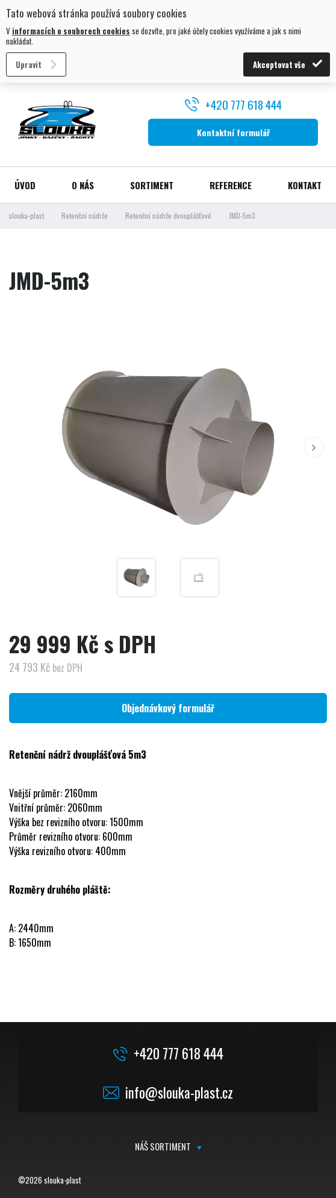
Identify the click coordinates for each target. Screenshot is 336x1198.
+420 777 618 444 (243, 104)
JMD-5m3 (242, 215)
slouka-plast (26, 215)
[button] (313, 447)
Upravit (29, 64)
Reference (231, 185)
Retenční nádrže (84, 215)
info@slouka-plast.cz (179, 1092)
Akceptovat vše (279, 64)
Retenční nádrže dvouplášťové (168, 215)
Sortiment (151, 185)
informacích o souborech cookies (71, 31)
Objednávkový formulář (168, 708)
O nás (83, 185)
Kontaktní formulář (233, 132)
